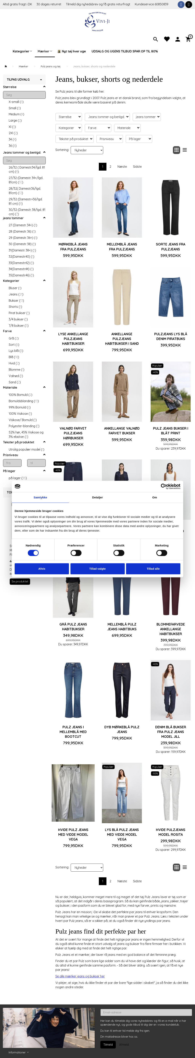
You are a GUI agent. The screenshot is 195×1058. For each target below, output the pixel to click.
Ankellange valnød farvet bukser (122, 430)
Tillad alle (153, 568)
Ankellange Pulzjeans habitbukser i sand (122, 339)
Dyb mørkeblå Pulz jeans (121, 729)
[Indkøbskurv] (189, 39)
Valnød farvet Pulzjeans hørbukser (73, 433)
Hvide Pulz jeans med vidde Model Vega (73, 834)
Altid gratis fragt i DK (17, 4)
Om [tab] (154, 497)
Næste (122, 166)
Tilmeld (108, 1044)
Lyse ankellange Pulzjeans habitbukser (73, 339)
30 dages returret (49, 4)
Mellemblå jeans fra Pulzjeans (122, 246)
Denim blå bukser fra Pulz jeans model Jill (170, 732)
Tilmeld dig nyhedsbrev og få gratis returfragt (98, 4)
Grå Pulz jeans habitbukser (73, 626)
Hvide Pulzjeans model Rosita (170, 832)
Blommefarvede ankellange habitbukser (171, 629)
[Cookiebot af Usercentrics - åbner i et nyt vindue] (163, 486)
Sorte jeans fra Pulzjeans (170, 246)
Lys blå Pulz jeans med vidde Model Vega (122, 834)
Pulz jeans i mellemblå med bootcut (73, 732)
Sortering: (62, 150)
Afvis (41, 568)
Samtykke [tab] (40, 497)
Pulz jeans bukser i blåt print (170, 430)
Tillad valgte (97, 568)
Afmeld (124, 1044)
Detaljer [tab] (97, 497)
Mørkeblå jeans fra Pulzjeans (73, 246)
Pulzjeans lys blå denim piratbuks (170, 336)
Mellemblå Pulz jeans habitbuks (122, 626)
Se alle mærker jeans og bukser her (80, 976)
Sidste (137, 166)
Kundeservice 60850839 (151, 4)
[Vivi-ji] (97, 21)
